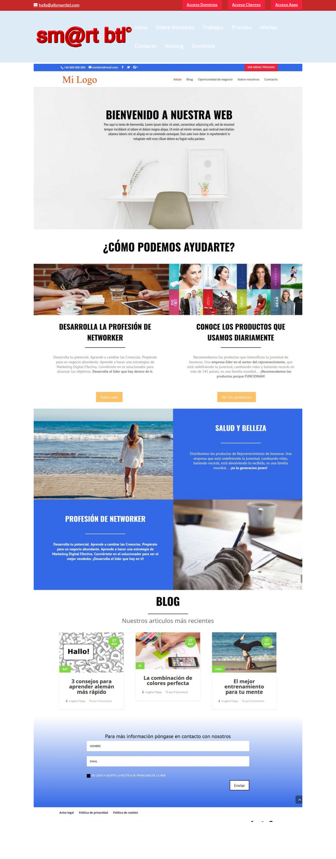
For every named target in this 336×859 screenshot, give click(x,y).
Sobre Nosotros (175, 28)
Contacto (146, 47)
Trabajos (213, 28)
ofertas (268, 28)
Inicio (141, 28)
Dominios (203, 47)
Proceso (242, 28)
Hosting (174, 47)
